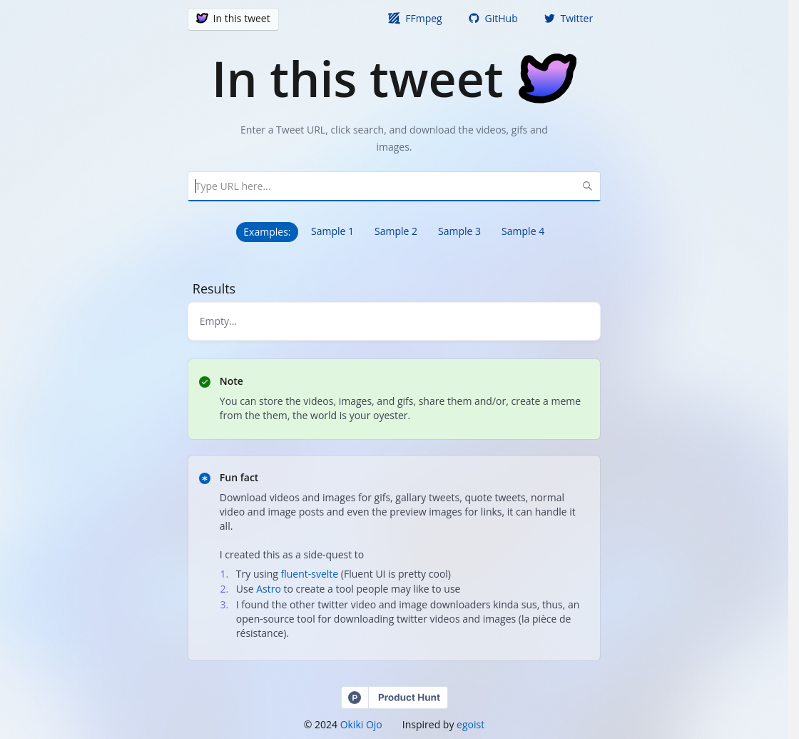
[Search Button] (587, 186)
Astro (268, 588)
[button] (233, 19)
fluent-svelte (310, 573)
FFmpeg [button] (415, 18)
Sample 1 (332, 231)
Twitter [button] (568, 18)
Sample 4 (523, 231)
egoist (470, 724)
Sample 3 (459, 231)
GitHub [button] (493, 18)
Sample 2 (396, 231)
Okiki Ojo (361, 724)
